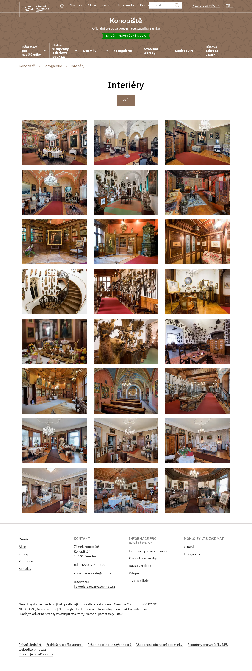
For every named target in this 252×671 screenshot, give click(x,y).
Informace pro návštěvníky (148, 552)
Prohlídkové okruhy (143, 560)
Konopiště (126, 21)
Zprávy (24, 555)
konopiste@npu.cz (98, 575)
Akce (92, 5)
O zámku (190, 548)
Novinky (75, 5)
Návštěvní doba (140, 567)
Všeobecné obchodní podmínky (168, 646)
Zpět (126, 102)
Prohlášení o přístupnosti (67, 646)
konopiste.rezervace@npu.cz (94, 588)
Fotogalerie (192, 556)
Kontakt (146, 5)
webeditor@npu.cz (60, 651)
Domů (23, 541)
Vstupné (135, 574)
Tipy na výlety (139, 582)
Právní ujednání (30, 646)
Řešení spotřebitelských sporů (115, 646)
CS (229, 5)
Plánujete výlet (206, 5)
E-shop (107, 5)
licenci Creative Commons (123, 606)
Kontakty (25, 570)
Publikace (26, 563)
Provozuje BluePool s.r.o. (36, 656)
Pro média (126, 5)
